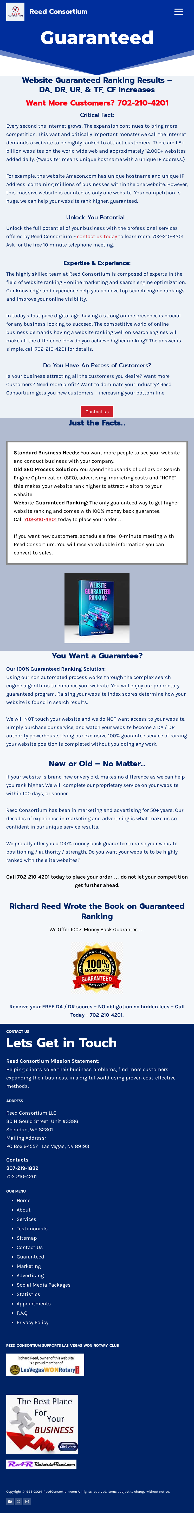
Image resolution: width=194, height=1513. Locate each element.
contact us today (97, 236)
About (24, 1210)
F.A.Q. (23, 1313)
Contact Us (30, 1247)
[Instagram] (27, 1501)
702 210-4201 (21, 1176)
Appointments (34, 1304)
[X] (18, 1501)
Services (26, 1219)
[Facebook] (10, 1501)
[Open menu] (180, 12)
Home (23, 1200)
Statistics (28, 1294)
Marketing (29, 1266)
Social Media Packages (44, 1285)
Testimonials (32, 1229)
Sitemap (27, 1238)
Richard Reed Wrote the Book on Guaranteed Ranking (97, 911)
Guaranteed (30, 1257)
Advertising (30, 1276)
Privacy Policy (32, 1322)
